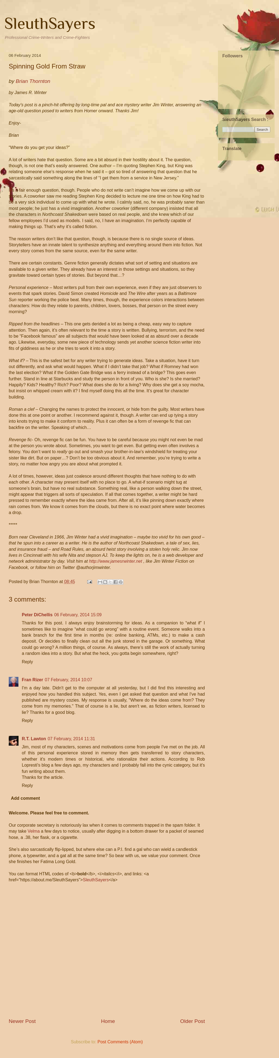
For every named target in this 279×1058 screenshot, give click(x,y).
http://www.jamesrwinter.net (115, 561)
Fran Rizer (32, 679)
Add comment (25, 798)
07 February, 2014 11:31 (71, 738)
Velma (34, 831)
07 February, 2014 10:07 (68, 679)
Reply (27, 661)
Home (108, 1021)
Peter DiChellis (37, 614)
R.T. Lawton (34, 738)
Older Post (192, 1021)
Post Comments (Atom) (120, 1042)
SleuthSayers (49, 23)
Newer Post (22, 1021)
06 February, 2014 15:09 (78, 614)
